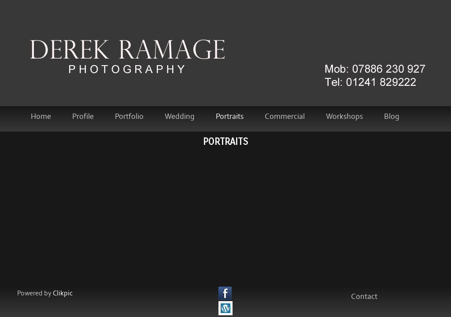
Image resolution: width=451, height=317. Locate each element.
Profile (83, 116)
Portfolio (129, 116)
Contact (364, 296)
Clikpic (63, 293)
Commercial (285, 116)
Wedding (180, 116)
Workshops (344, 116)
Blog (391, 116)
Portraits (230, 116)
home (41, 116)
